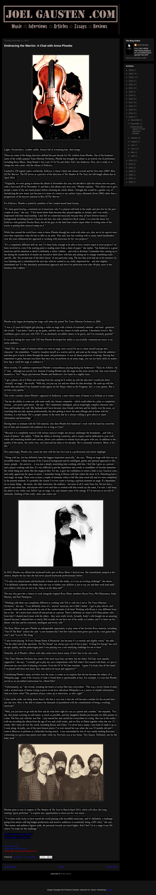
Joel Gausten (143, 45)
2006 (131, 182)
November (135, 124)
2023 (131, 81)
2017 (131, 102)
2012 (131, 160)
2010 (131, 168)
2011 (131, 164)
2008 (131, 175)
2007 (131, 178)
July (133, 145)
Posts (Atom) (66, 874)
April (133, 156)
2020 (131, 92)
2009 (131, 171)
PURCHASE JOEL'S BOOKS (15, 849)
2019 (131, 95)
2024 (131, 77)
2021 (131, 88)
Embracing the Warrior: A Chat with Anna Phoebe (38, 45)
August (134, 142)
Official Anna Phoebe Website (18, 834)
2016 (131, 106)
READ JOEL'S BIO (11, 846)
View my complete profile (136, 58)
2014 (131, 113)
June (133, 149)
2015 (131, 110)
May (133, 152)
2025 (131, 74)
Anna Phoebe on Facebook (17, 837)
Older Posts (112, 867)
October (134, 138)
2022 (131, 84)
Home (61, 867)
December (135, 120)
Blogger (109, 890)
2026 (131, 70)
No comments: (30, 857)
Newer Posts (10, 867)
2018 (131, 99)
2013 (131, 117)
